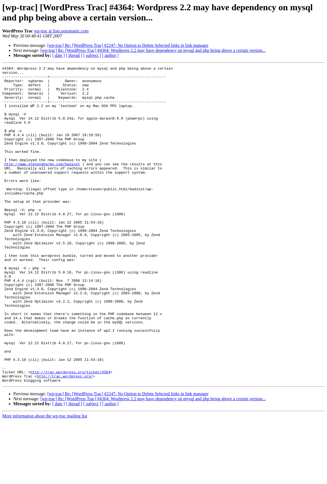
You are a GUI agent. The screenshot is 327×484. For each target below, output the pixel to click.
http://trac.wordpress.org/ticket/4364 (70, 433)
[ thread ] (74, 55)
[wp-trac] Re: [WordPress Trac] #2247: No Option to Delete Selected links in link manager (127, 45)
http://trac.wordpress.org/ (65, 438)
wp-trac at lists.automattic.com (61, 31)
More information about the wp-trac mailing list (44, 479)
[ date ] (58, 55)
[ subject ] (92, 55)
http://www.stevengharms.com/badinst (42, 183)
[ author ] (110, 55)
